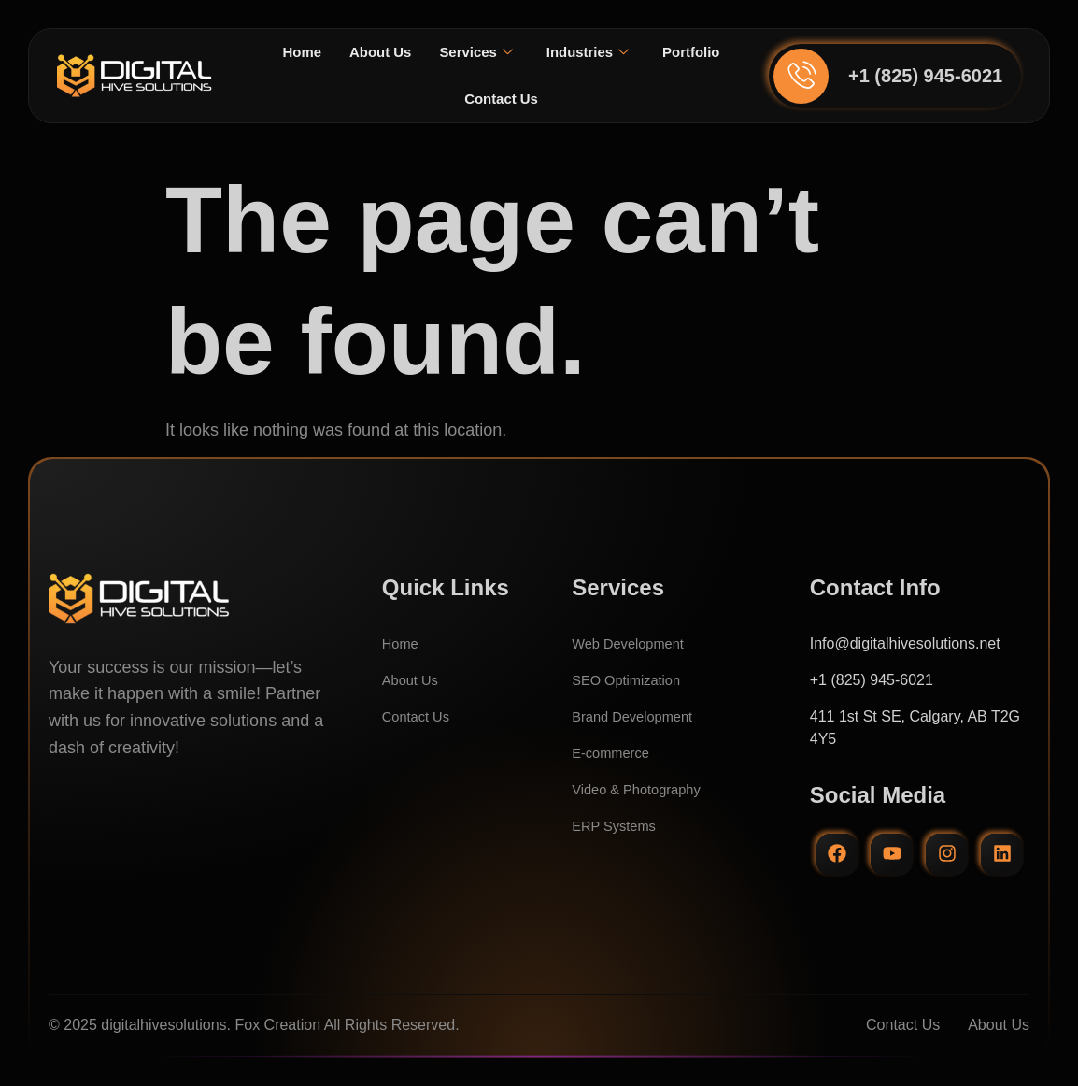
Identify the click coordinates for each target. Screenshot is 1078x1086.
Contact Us (545, 99)
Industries (635, 52)
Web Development (633, 643)
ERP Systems (617, 826)
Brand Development (637, 716)
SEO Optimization (631, 680)
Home (338, 52)
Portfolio (447, 99)
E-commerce (614, 753)
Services (520, 52)
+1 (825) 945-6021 (925, 75)
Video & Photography (642, 789)
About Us (420, 52)
